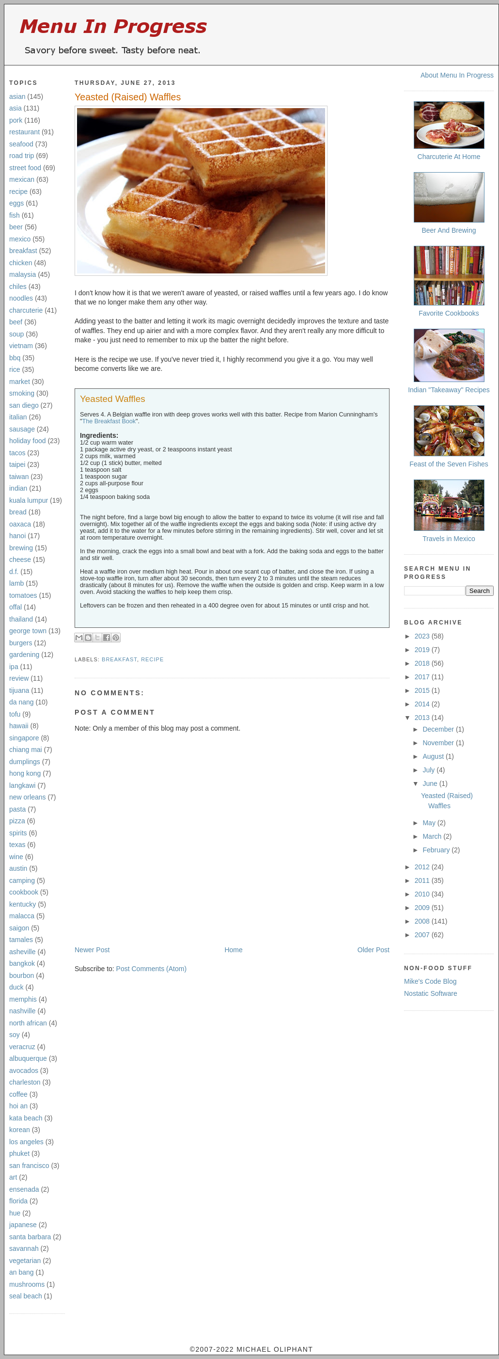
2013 (423, 717)
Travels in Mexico (448, 539)
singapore (24, 738)
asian (17, 96)
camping (22, 880)
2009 (423, 907)
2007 (423, 935)
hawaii (19, 726)
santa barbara (30, 1237)
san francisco (29, 1165)
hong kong (25, 773)
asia (15, 108)
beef (15, 322)
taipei (17, 464)
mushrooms (27, 1284)
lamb (16, 583)
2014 (423, 704)
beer (16, 227)
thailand (21, 619)
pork (15, 120)
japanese (23, 1225)
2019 (423, 650)
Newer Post (92, 950)
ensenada (24, 1189)
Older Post (374, 950)
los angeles (26, 1142)
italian (18, 417)
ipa (13, 667)
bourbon (21, 975)
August (433, 756)
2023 (423, 636)
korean (19, 1130)
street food (25, 168)
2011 (423, 880)
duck (16, 987)
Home (233, 950)
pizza (17, 821)
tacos (17, 453)
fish (14, 215)
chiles (18, 286)
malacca (21, 916)
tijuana (19, 690)
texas (17, 844)
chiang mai (25, 749)
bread (18, 512)
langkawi (22, 785)
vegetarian (25, 1260)
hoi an (18, 1106)
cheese (20, 559)
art (13, 1177)
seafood (21, 144)
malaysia (22, 274)
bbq (14, 358)
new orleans (27, 797)
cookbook (23, 892)
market (19, 381)
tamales (21, 939)
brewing (21, 548)
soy (14, 1035)
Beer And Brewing (448, 230)
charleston (25, 1082)
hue (14, 1213)
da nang (21, 702)
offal (15, 607)
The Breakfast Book (109, 421)
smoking (21, 393)
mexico (20, 239)
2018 (423, 663)
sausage (22, 429)
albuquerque (28, 1058)
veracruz (22, 1047)
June (430, 783)
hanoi (17, 536)
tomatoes (23, 595)
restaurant (24, 132)
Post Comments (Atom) (151, 969)
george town (28, 631)
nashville (22, 1011)
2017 (423, 677)
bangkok (22, 963)
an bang (21, 1272)
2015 (423, 690)
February (437, 850)
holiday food (27, 441)
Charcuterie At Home (449, 156)
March (432, 836)
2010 (423, 894)
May (429, 823)
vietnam (21, 346)
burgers (20, 643)
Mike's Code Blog (430, 981)
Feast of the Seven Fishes (448, 464)
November (438, 743)
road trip (21, 156)
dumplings (24, 762)
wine (16, 857)
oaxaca (20, 524)
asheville (22, 952)
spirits (18, 833)
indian (18, 488)
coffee (18, 1094)
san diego (24, 405)
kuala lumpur (28, 500)
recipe (18, 191)
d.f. (13, 572)
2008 (423, 921)
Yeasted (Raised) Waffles (128, 97)
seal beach (25, 1296)
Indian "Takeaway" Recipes (449, 390)
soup (16, 334)
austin (18, 868)
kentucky (22, 904)
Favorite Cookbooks (449, 313)
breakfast (23, 251)
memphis (23, 999)
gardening (24, 654)
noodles (21, 298)
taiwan (19, 476)
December (438, 729)
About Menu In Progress (457, 75)
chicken (20, 263)
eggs (16, 203)
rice (14, 369)
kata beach (26, 1118)
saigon (19, 928)
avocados (23, 1070)
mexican (21, 179)
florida (18, 1201)
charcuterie (26, 310)
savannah (24, 1248)
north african (28, 1023)
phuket (19, 1153)
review (19, 678)
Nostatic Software (430, 993)
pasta (17, 809)
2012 (423, 867)
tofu (14, 714)
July (429, 770)
